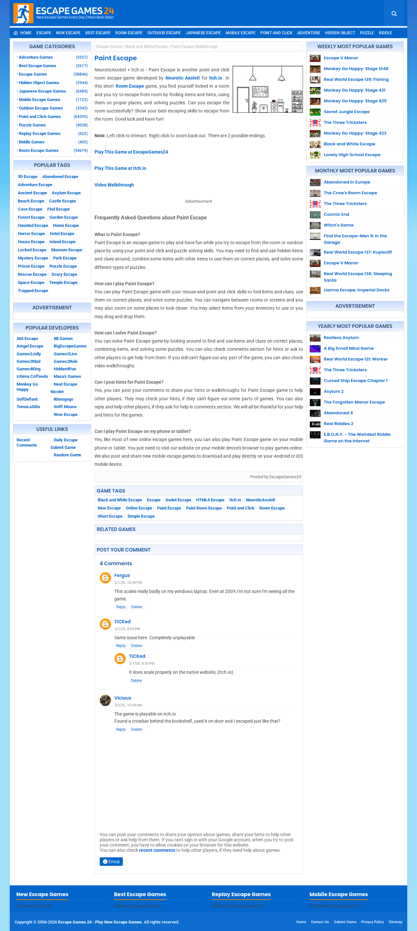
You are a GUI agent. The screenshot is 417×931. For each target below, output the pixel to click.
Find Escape (58, 209)
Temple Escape (63, 282)
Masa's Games (67, 376)
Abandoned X (338, 413)
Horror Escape (31, 233)
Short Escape (110, 516)
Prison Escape (31, 266)
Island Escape (63, 241)
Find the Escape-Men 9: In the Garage (355, 239)
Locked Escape (32, 249)
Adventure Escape (35, 184)
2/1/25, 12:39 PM (128, 583)
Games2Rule (66, 361)
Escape (43, 33)
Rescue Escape (32, 274)
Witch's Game (339, 225)
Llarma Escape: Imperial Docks (357, 290)
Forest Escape (31, 217)
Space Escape (31, 282)
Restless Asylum (341, 337)
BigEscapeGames (70, 346)
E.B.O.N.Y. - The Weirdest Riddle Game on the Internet (357, 437)
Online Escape (139, 508)
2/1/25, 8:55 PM (142, 663)
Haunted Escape (33, 225)
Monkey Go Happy (27, 387)
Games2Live (65, 353)
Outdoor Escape (164, 33)
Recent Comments (27, 442)
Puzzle (367, 33)
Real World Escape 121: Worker (356, 359)
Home (22, 33)
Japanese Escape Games (53, 91)
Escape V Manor (341, 58)
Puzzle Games (53, 125)
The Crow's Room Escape (350, 193)
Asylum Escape (66, 192)
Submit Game (63, 447)
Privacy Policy (372, 922)
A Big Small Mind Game (349, 348)
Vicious (122, 698)
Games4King (28, 368)
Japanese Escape (203, 33)
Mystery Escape (33, 258)
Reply (121, 607)
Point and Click (276, 33)
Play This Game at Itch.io (120, 168)
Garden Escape (64, 217)
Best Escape (97, 33)
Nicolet (57, 391)
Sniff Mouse (65, 406)
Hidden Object (340, 33)
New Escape (68, 33)
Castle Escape (62, 201)
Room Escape (128, 33)
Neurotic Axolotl (182, 78)
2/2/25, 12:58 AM (128, 705)
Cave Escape (30, 209)
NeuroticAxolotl (260, 499)
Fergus (122, 575)
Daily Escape (66, 439)
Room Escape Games (53, 150)
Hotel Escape (62, 233)
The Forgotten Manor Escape (354, 402)
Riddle (385, 33)
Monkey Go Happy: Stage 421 (354, 90)
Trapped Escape (33, 290)
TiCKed (122, 621)
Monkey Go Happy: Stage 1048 (356, 69)
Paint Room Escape (204, 508)
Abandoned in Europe (347, 182)
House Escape (31, 241)
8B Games (63, 338)
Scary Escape (64, 274)
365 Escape (27, 338)
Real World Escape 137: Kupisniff (358, 252)
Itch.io (215, 78)
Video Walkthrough (114, 184)
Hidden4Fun (65, 368)
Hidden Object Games (53, 82)
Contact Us (320, 922)
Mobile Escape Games (53, 99)
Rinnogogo (63, 399)
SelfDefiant (27, 399)
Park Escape (65, 258)
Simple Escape (141, 516)
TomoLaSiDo (28, 406)
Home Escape (66, 225)
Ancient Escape (32, 192)
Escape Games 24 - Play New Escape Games (100, 922)
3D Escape (27, 176)
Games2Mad (28, 361)
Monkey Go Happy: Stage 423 (355, 133)
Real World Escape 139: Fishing (356, 79)
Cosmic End (336, 214)
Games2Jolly (29, 353)
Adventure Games (53, 57)
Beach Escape (31, 201)
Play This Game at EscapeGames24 (131, 152)
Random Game (67, 454)
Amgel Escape (30, 346)
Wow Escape (66, 414)
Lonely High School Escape (352, 155)
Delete (136, 607)
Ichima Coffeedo (32, 376)
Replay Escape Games (53, 133)
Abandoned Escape (60, 176)
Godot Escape (178, 499)
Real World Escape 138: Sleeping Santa (358, 277)
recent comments (157, 850)
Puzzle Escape (63, 266)
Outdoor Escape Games (53, 108)
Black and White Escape (147, 46)
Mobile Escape (240, 33)
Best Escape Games (53, 65)
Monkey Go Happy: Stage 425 (355, 101)
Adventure (308, 33)
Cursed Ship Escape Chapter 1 (356, 380)
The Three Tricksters (345, 122)
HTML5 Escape (210, 499)
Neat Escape (65, 384)
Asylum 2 (334, 391)
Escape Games (53, 74)
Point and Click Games (53, 116)
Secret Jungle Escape (347, 112)
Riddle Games (53, 142)
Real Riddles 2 (338, 424)
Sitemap (395, 922)
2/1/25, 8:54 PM (127, 629)
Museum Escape (66, 249)
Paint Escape (169, 508)
